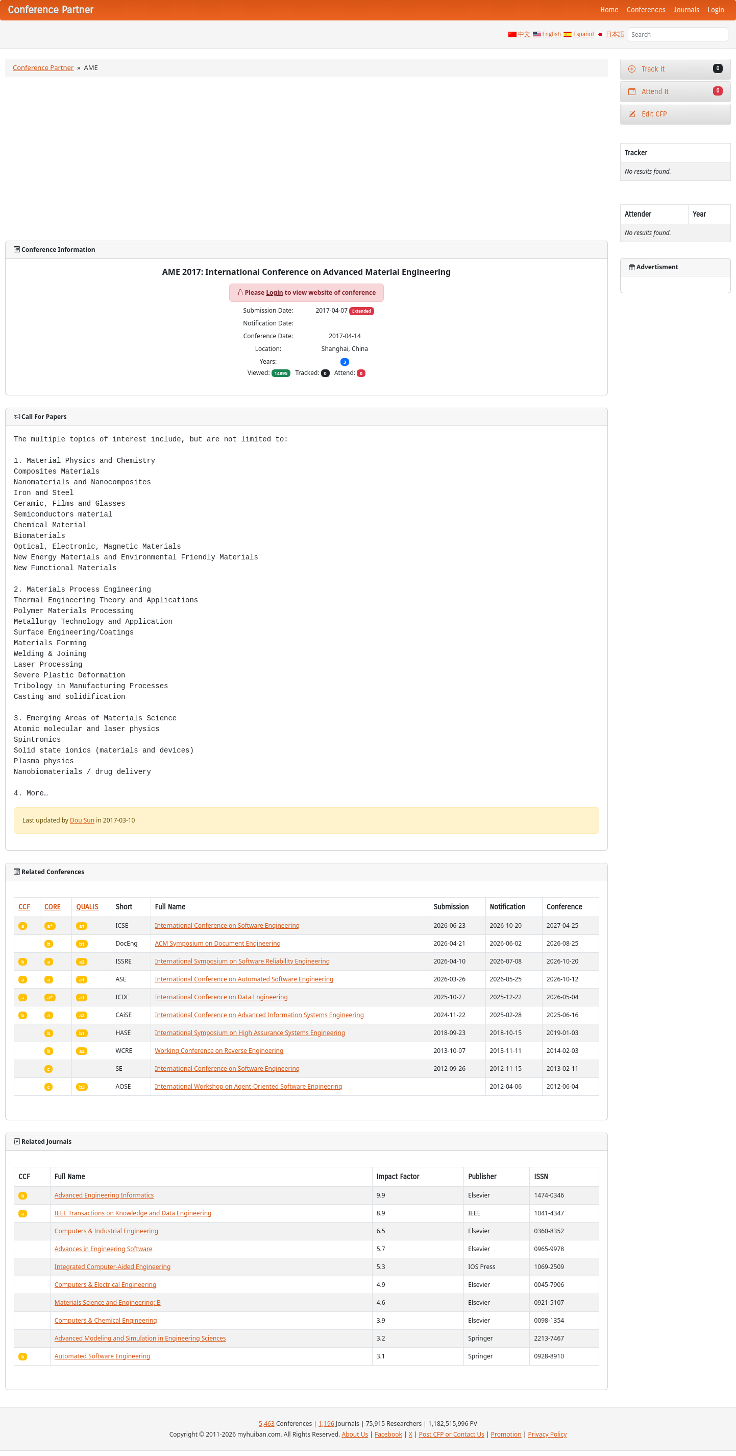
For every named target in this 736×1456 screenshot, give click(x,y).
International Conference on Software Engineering (227, 925)
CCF (24, 907)
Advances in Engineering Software (104, 1248)
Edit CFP (647, 114)
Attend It (675, 91)
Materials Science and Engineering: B (108, 1302)
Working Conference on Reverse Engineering (219, 1050)
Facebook (388, 1434)
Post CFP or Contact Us (451, 1434)
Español (583, 34)
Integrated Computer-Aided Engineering (113, 1266)
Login (716, 10)
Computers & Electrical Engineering (105, 1284)
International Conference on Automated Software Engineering (244, 979)
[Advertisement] (306, 158)
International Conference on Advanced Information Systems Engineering (259, 1015)
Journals (686, 10)
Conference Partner (43, 67)
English (552, 34)
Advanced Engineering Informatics (104, 1195)
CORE (52, 907)
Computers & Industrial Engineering (106, 1231)
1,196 (326, 1423)
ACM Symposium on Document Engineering (218, 943)
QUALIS (87, 907)
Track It (675, 69)
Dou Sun (82, 820)
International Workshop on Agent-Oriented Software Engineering (248, 1086)
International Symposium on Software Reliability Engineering (242, 961)
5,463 (267, 1423)
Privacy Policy (547, 1434)
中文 (524, 34)
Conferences (646, 10)
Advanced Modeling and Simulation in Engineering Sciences (140, 1338)
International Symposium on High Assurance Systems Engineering (250, 1032)
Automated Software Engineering (103, 1356)
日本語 (615, 34)
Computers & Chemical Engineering (106, 1320)
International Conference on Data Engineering (221, 997)
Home (609, 10)
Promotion (506, 1434)
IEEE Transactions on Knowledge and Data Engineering (133, 1213)
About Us (355, 1434)
